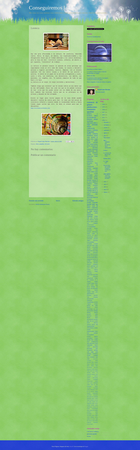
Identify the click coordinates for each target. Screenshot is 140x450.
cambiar (96, 221)
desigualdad (90, 132)
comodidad (95, 379)
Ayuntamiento (90, 278)
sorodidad (95, 355)
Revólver (96, 367)
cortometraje (90, 309)
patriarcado (89, 348)
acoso (96, 171)
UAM (88, 370)
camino (88, 252)
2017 (88, 144)
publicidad (93, 266)
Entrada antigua (77, 201)
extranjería (95, 394)
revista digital (95, 415)
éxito (94, 274)
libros (37, 144)
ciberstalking (95, 377)
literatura (89, 119)
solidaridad (89, 216)
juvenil (88, 142)
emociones (89, 178)
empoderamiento (90, 326)
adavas (96, 119)
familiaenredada (90, 331)
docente (88, 255)
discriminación (90, 319)
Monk (88, 365)
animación (95, 249)
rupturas (96, 269)
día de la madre (94, 321)
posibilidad (89, 413)
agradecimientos (90, 293)
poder (96, 411)
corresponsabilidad (91, 226)
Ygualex (89, 292)
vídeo (96, 245)
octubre (106, 127)
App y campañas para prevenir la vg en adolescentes (107, 144)
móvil (96, 343)
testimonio (92, 357)
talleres (89, 126)
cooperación (90, 156)
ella (97, 324)
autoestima (95, 188)
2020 (103, 104)
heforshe (96, 333)
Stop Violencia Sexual (92, 219)
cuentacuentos (90, 209)
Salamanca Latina (90, 369)
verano (96, 216)
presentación (90, 350)
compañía (89, 190)
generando (89, 398)
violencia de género (92, 103)
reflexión (96, 238)
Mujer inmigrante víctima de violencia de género (99, 82)
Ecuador (89, 202)
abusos (92, 171)
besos (94, 250)
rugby (92, 352)
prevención (95, 149)
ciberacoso (95, 252)
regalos (88, 240)
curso (91, 254)
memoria (89, 231)
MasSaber (89, 362)
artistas (96, 370)
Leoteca (105, 150)
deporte (88, 317)
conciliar (96, 302)
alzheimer (89, 188)
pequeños (41, 144)
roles (96, 194)
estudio (96, 178)
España (96, 281)
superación (89, 245)
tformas (89, 436)
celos (97, 374)
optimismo (89, 262)
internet (94, 259)
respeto (89, 194)
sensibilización (90, 151)
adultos (96, 187)
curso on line (94, 384)
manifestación (94, 341)
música (88, 410)
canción (96, 154)
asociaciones (90, 250)
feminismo (91, 109)
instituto (96, 211)
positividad (89, 238)
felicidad (89, 180)
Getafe (96, 283)
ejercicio (89, 324)
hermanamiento (90, 334)
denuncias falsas (92, 316)
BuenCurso (95, 358)
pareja (96, 212)
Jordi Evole (90, 285)
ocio (93, 410)
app (97, 204)
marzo (105, 189)
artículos (88, 372)
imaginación (89, 259)
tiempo (96, 271)
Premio (88, 288)
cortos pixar (89, 382)
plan (97, 348)
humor (93, 398)
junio (105, 181)
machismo (90, 121)
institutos (89, 149)
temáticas (89, 271)
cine (88, 223)
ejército (93, 324)
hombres (89, 336)
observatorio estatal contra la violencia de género (92, 233)
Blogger (86, 446)
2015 (103, 117)
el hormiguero (94, 255)
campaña (89, 154)
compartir (95, 223)
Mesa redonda (95, 362)
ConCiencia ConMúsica (93, 431)
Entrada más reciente (36, 201)
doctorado (89, 228)
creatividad (95, 382)
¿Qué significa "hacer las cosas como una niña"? (107, 176)
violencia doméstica (92, 134)
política (96, 237)
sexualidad (89, 243)
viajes (88, 358)
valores (91, 424)
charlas (88, 146)
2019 (88, 276)
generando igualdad (92, 434)
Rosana (88, 290)
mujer (88, 137)
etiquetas (88, 393)
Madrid (89, 171)
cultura (88, 254)
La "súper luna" (105, 162)
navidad (89, 168)
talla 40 (90, 420)
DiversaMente (90, 200)
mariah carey (95, 401)
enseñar (96, 328)
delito (96, 314)
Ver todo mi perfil (100, 92)
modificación (89, 406)
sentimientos (90, 195)
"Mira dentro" (106, 137)
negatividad (89, 345)
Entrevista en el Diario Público (94, 69)
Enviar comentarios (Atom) (42, 204)
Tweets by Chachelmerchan (94, 36)
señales (88, 418)
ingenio (88, 399)
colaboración (91, 128)
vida (88, 218)
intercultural (89, 338)
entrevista (89, 158)
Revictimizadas (94, 288)
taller (93, 245)
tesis (96, 170)
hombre (96, 228)
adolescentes (92, 107)
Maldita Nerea (106, 158)
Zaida (93, 292)
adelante (89, 249)
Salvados (96, 218)
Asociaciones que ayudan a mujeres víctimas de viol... (106, 168)
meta (88, 343)
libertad (88, 339)
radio (88, 352)
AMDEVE (95, 182)
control (96, 307)
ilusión (96, 398)
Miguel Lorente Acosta (92, 363)
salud (96, 352)
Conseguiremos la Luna (54, 8)
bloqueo (93, 374)
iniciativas (89, 230)
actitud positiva (94, 144)
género (96, 257)
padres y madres (92, 140)
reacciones (89, 415)
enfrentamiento (90, 328)
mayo (105, 184)
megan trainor (95, 403)
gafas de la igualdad (93, 396)
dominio (96, 319)
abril (105, 187)
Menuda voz (94, 286)
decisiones (95, 254)
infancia (96, 336)
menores (94, 180)
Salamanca (95, 152)
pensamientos (90, 237)
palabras (89, 212)
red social (47, 144)
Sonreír (96, 290)
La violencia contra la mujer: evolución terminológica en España (96, 72)
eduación (96, 322)
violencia (95, 130)
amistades (95, 124)
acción (91, 370)
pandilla (96, 410)
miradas (88, 405)
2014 (103, 120)
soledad (88, 355)
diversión (92, 389)
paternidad (95, 346)
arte (93, 370)
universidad (90, 197)
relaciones (95, 240)
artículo (96, 176)
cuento (96, 156)
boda (88, 297)
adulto (93, 204)
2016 (91, 218)
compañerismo (90, 302)
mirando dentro (94, 405)
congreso (89, 304)
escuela (92, 257)
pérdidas (96, 350)
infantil (96, 135)
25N (97, 151)
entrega (96, 391)
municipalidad (95, 408)
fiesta (96, 163)
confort (96, 381)
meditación (89, 403)
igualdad (90, 112)
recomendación (91, 117)
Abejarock (95, 276)
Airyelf (71, 446)
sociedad (96, 243)
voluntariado (90, 274)
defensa (88, 312)
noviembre (106, 125)
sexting (96, 417)
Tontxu (96, 369)
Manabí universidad (92, 247)
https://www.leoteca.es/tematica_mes (40, 108)
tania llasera (95, 420)
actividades (89, 175)
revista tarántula (90, 417)
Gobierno (89, 183)
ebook (88, 322)
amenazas (89, 295)
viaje (97, 357)
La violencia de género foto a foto (107, 154)
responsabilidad (90, 242)
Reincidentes (89, 367)
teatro (88, 357)
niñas (91, 410)
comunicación (89, 381)
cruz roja (95, 309)
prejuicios (95, 264)
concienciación (90, 224)
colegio (96, 139)
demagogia (89, 386)
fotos (88, 396)
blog (97, 250)
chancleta (89, 375)
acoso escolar (92, 173)
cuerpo (88, 384)
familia (89, 134)
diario (96, 317)
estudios (89, 329)
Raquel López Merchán (104, 89)
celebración (89, 300)
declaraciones (90, 310)
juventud (95, 142)
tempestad (89, 422)
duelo (88, 321)
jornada (91, 399)
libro (92, 339)
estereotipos (90, 159)
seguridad (95, 168)
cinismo (88, 379)
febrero (106, 192)
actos (96, 292)
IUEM (96, 360)
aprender (96, 295)
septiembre (106, 130)
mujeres (89, 130)
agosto (105, 133)
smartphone (95, 353)
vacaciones (89, 273)
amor (92, 139)
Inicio (58, 201)
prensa (88, 266)
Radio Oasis (94, 365)
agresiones (95, 147)
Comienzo (89, 360)
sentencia (89, 353)
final (88, 333)
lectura (96, 338)
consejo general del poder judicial (92, 305)
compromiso (95, 207)
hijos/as (94, 190)
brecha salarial (90, 221)
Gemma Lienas (90, 283)
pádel (97, 413)
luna (97, 230)
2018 (96, 274)
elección (89, 257)
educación (90, 123)
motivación (92, 343)
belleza (88, 206)
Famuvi (89, 152)
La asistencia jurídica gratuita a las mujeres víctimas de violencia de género (97, 78)
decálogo (96, 310)
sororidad (89, 170)
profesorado (90, 214)
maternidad (95, 192)
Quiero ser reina (91, 75)
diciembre (106, 122)
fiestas (96, 331)
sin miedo (93, 418)
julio (105, 135)
